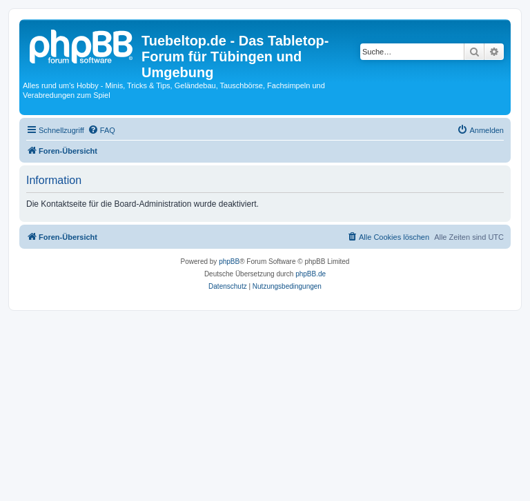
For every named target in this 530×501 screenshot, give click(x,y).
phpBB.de (310, 274)
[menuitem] (101, 130)
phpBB (229, 261)
